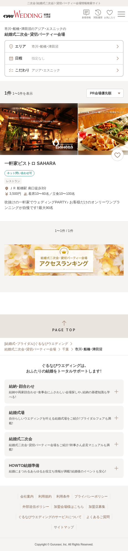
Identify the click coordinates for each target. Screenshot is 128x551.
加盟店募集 (97, 507)
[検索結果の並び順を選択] (105, 93)
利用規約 (45, 496)
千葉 (65, 349)
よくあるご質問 (98, 517)
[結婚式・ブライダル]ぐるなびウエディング (36, 344)
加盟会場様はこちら (69, 507)
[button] (64, 391)
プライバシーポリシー (91, 496)
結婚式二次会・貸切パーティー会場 (30, 349)
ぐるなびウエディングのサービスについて (50, 517)
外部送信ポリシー (35, 507)
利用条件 (63, 496)
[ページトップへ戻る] (64, 326)
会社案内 (27, 496)
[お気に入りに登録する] (117, 155)
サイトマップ (64, 527)
